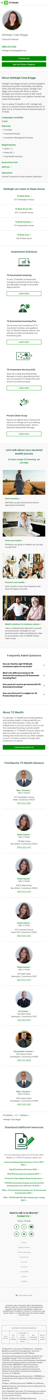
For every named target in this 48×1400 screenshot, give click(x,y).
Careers (32, 1276)
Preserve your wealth (14, 582)
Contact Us (32, 1215)
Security (32, 1262)
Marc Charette (23, 790)
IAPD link (6, 167)
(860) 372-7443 (9, 47)
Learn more (24, 294)
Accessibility (32, 1271)
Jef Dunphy (23, 1011)
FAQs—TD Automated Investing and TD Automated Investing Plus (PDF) (24, 1191)
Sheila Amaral (23, 835)
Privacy (31, 1242)
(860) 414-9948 (24, 1060)
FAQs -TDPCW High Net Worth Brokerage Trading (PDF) (24, 1199)
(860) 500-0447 (24, 847)
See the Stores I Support (24, 64)
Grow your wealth (13, 541)
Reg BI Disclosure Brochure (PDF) (23, 1169)
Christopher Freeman (23, 1051)
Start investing (11, 499)
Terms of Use (32, 1257)
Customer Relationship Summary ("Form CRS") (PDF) (24, 1163)
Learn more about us (24, 747)
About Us (32, 1267)
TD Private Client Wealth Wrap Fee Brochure (23, 1178)
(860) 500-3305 (24, 803)
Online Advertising (32, 1252)
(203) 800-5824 (24, 1020)
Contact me (24, 58)
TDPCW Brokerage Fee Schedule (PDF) (23, 1174)
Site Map (32, 1281)
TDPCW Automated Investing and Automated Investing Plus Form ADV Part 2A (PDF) (24, 1184)
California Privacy (32, 1247)
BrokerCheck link (9, 162)
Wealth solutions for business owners (22, 624)
